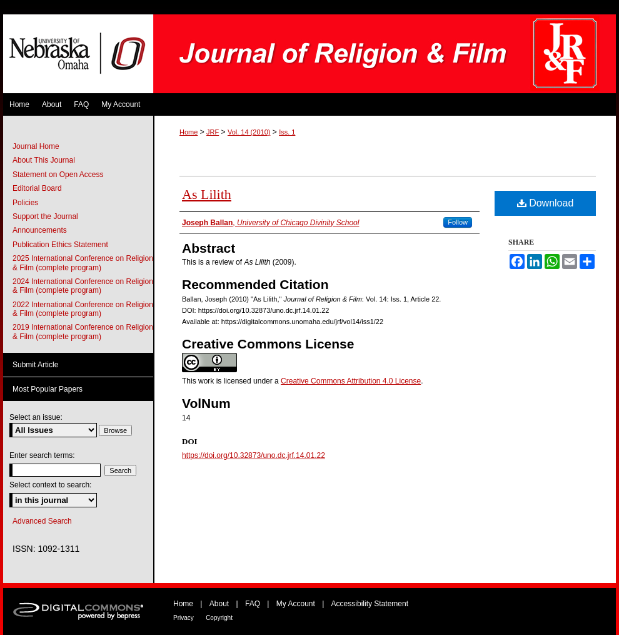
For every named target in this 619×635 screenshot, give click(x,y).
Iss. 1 (287, 132)
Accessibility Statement (369, 603)
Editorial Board (37, 188)
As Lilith (206, 194)
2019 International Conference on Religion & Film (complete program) (83, 331)
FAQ (252, 603)
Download (545, 203)
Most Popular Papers (48, 389)
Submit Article (35, 364)
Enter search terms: (42, 455)
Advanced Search (42, 521)
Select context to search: (50, 484)
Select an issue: (36, 417)
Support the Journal (45, 216)
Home (188, 132)
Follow (458, 222)
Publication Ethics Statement (60, 244)
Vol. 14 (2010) (249, 132)
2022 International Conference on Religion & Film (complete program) (83, 309)
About (219, 603)
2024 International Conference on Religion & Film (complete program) (83, 286)
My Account (295, 603)
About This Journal (44, 160)
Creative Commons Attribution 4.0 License (351, 381)
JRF (212, 132)
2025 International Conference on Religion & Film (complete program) (83, 263)
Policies (25, 202)
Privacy (183, 617)
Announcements (40, 230)
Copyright (219, 617)
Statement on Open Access (58, 174)
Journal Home (36, 146)
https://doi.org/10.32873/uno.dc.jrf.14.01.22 (253, 455)
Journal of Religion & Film (384, 53)
